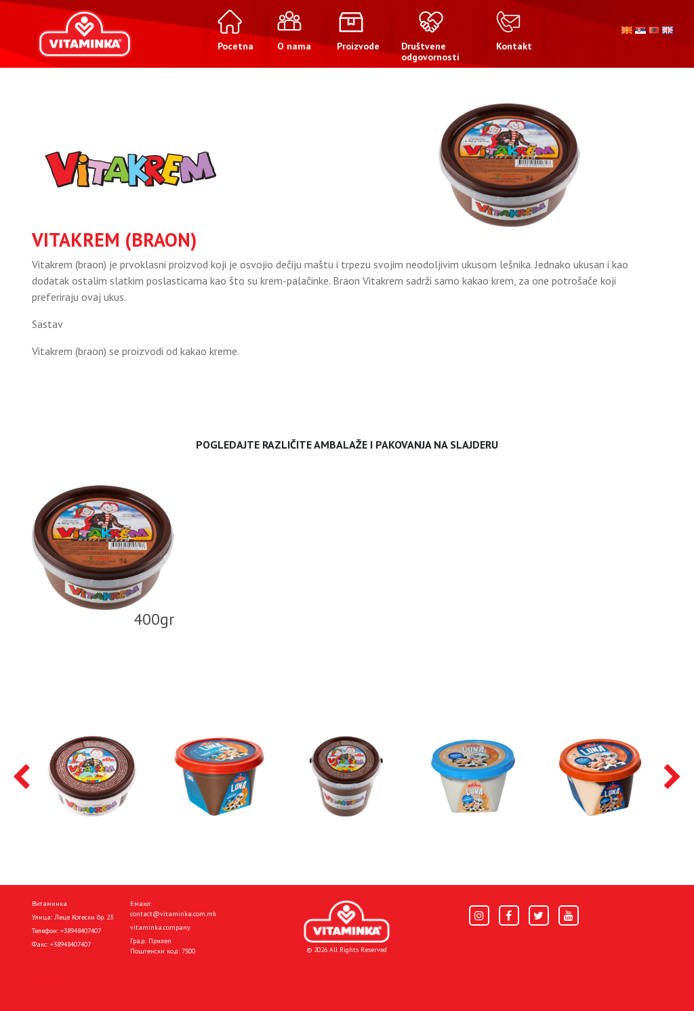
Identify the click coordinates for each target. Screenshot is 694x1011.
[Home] (346, 922)
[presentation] (21, 777)
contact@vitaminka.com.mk (173, 913)
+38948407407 (80, 930)
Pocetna (51, 978)
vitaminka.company (160, 927)
